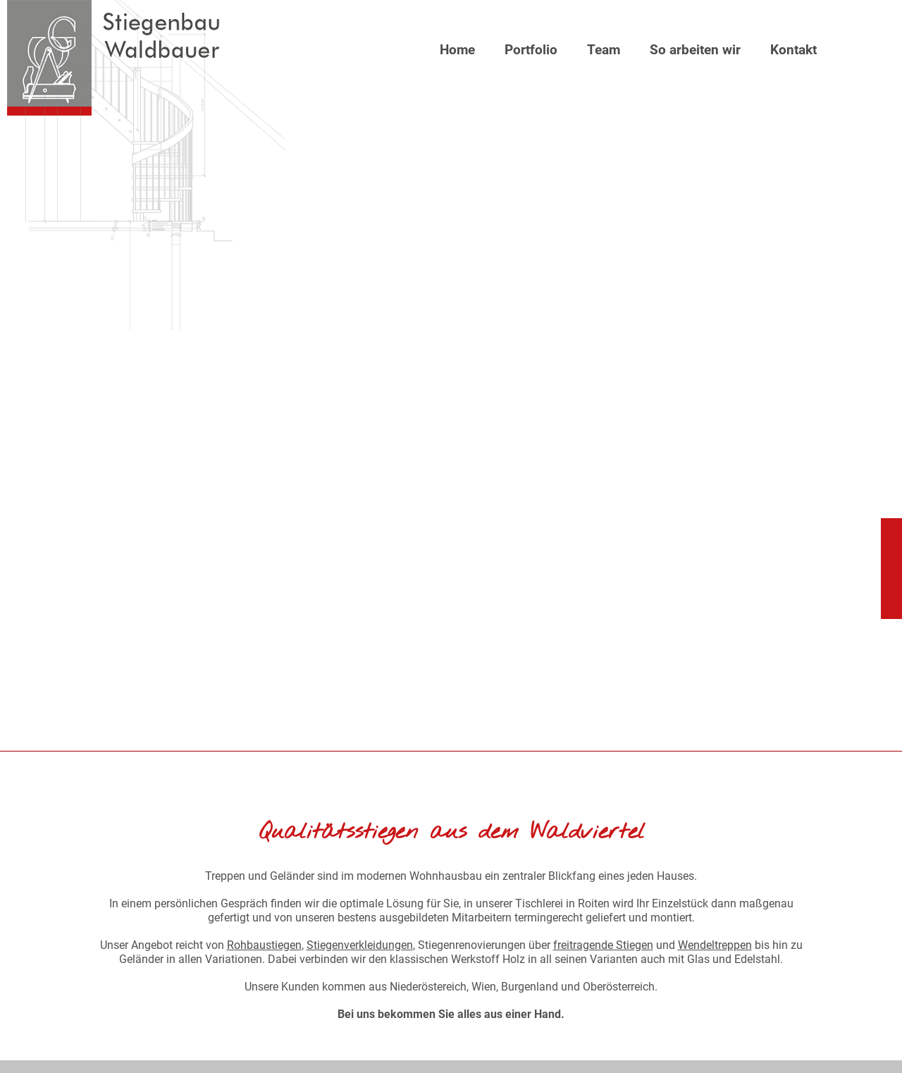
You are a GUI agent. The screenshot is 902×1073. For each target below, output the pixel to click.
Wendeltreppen (715, 945)
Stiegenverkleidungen (360, 945)
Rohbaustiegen (264, 945)
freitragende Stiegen (603, 945)
